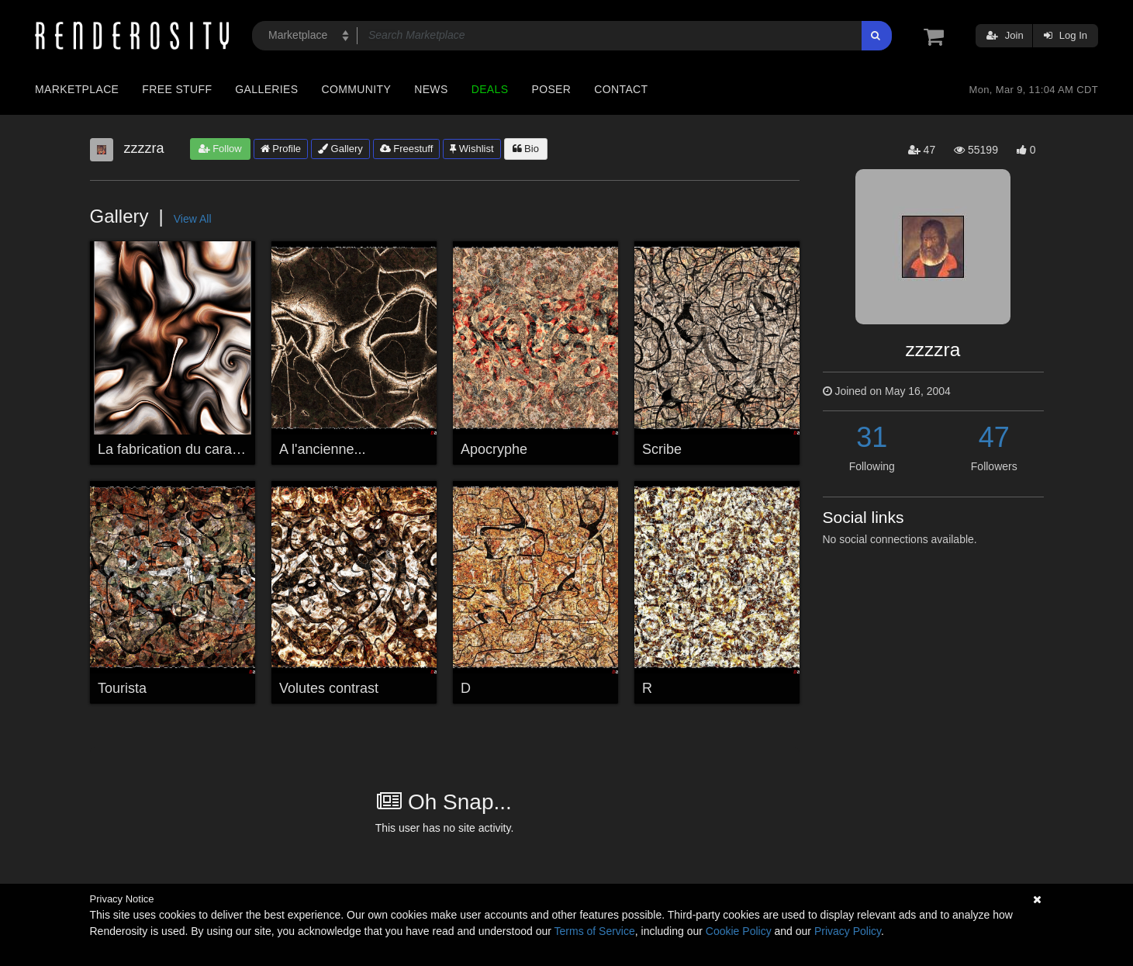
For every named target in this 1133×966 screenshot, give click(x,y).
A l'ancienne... (322, 449)
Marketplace (77, 89)
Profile (281, 148)
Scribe (662, 449)
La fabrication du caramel (176, 449)
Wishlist (471, 148)
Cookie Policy (739, 931)
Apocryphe (494, 449)
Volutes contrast (328, 688)
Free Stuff (177, 89)
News (430, 89)
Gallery (340, 148)
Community (357, 89)
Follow (220, 148)
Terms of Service (594, 931)
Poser (551, 89)
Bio (526, 148)
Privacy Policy (847, 931)
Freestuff (407, 148)
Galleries (266, 89)
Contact (621, 89)
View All (193, 219)
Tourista (122, 688)
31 (871, 437)
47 (994, 437)
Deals (490, 89)
